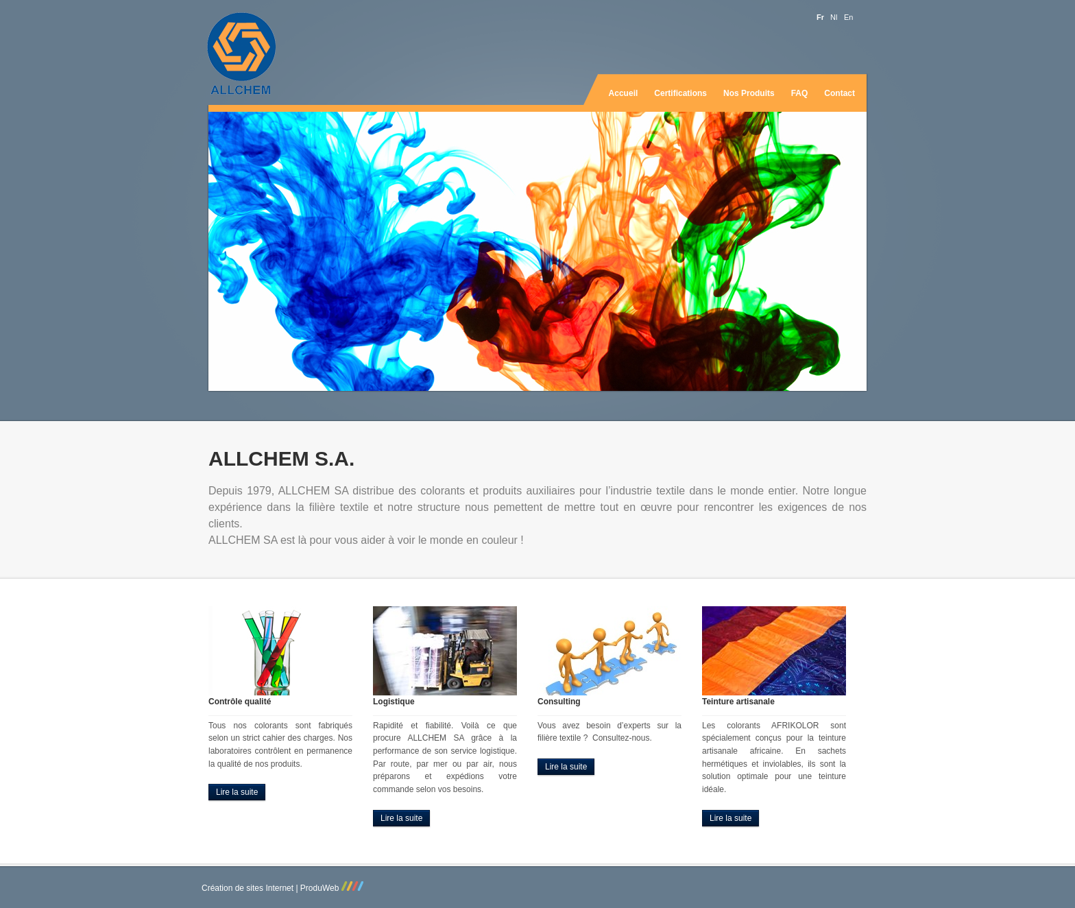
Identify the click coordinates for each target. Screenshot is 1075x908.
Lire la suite (237, 792)
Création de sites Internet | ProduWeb (282, 888)
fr (820, 17)
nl (833, 17)
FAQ (799, 93)
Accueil (623, 93)
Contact (839, 93)
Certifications (680, 93)
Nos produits (749, 93)
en (848, 17)
